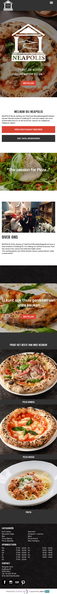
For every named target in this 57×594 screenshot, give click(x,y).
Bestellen (28, 83)
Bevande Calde (8, 534)
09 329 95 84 (10, 574)
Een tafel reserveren (28, 138)
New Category (33, 541)
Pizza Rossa (33, 538)
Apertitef (32, 532)
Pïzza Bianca (7, 538)
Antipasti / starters (35, 534)
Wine (30, 536)
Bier (3, 536)
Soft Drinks (6, 532)
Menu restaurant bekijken (28, 129)
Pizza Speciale (7, 541)
